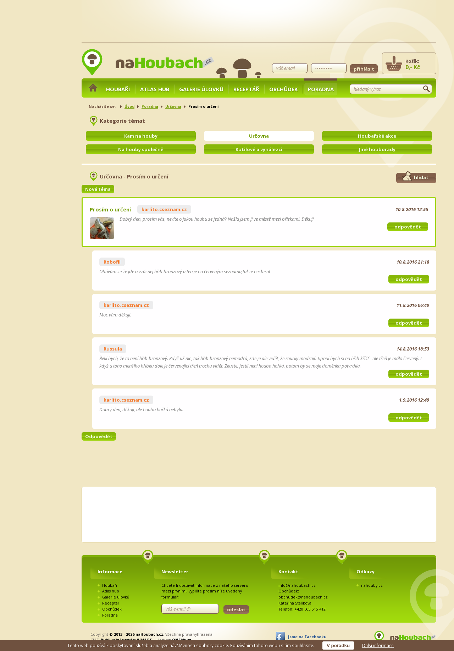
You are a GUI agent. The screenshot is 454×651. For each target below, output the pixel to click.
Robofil (112, 262)
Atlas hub (154, 89)
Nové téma (98, 189)
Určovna (173, 106)
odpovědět (407, 227)
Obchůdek (283, 89)
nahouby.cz (372, 585)
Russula (113, 349)
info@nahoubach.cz (297, 585)
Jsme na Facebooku (307, 636)
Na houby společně (141, 149)
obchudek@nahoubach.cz (303, 597)
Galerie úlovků (201, 89)
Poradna (321, 89)
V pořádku (338, 645)
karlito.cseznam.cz (164, 209)
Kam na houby (140, 136)
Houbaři (118, 89)
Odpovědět (98, 436)
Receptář (246, 89)
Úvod (129, 106)
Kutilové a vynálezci (259, 149)
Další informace (378, 645)
